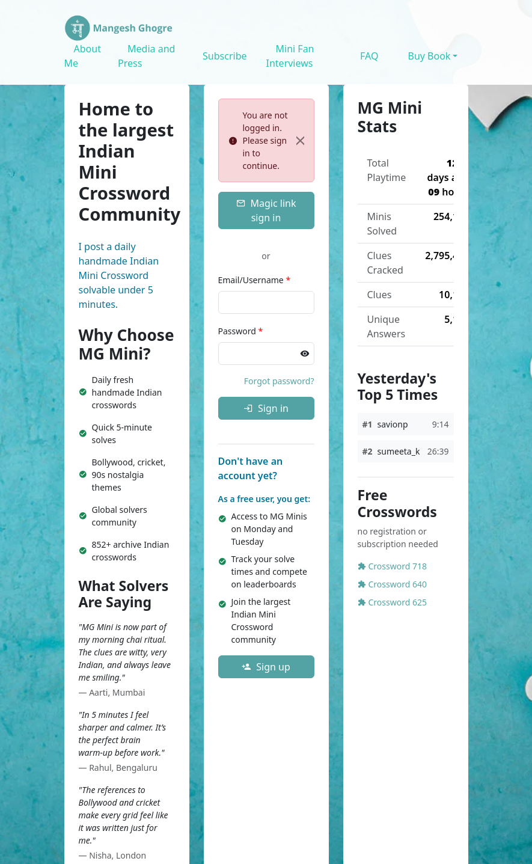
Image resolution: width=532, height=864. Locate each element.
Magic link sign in (266, 210)
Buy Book (429, 56)
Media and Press (146, 56)
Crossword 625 (392, 602)
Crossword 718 (392, 566)
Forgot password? (279, 381)
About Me (82, 56)
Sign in (266, 408)
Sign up (266, 666)
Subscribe (224, 56)
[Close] (300, 140)
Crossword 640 (392, 584)
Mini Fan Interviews (290, 56)
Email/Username (254, 280)
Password (240, 331)
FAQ (369, 56)
